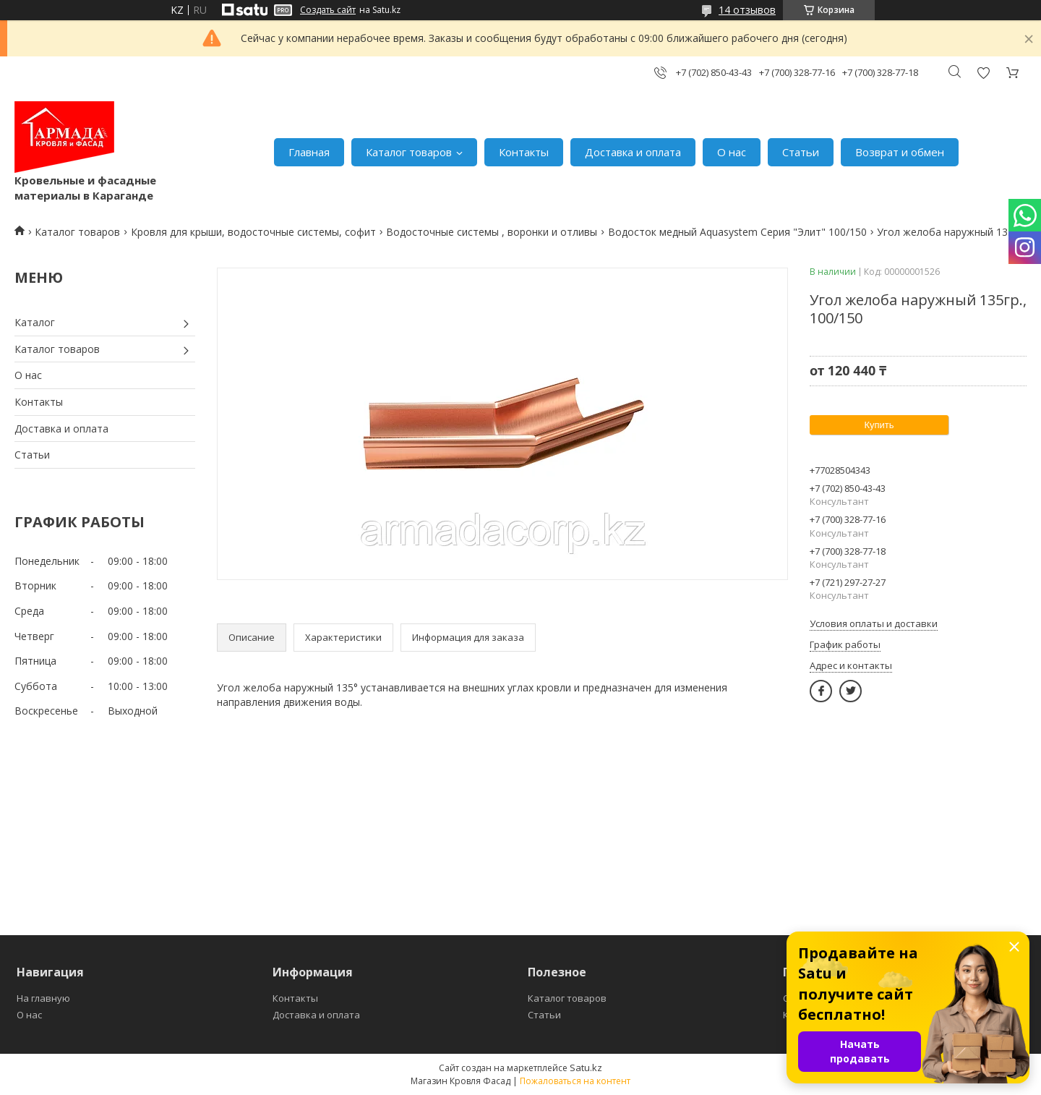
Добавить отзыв (983, 73)
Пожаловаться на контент (575, 1081)
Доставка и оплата (633, 152)
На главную (43, 998)
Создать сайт (328, 10)
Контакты (524, 152)
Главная (309, 152)
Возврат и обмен (899, 152)
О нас (731, 152)
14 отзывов (747, 10)
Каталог (34, 322)
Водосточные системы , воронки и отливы (491, 232)
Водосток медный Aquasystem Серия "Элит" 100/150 (737, 232)
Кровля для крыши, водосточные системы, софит (253, 232)
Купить (879, 424)
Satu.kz (586, 1067)
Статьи (800, 152)
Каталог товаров (409, 152)
